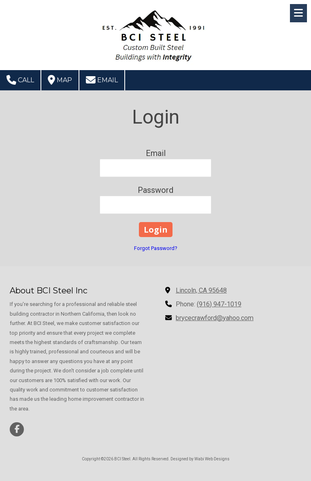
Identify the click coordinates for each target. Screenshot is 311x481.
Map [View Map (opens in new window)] (60, 80)
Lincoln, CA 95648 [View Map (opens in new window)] (201, 290)
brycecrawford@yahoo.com (214, 318)
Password (155, 190)
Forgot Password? (155, 248)
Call (20, 80)
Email (102, 80)
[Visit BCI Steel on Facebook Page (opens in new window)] (17, 429)
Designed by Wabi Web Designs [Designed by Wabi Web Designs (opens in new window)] (200, 459)
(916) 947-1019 (219, 304)
